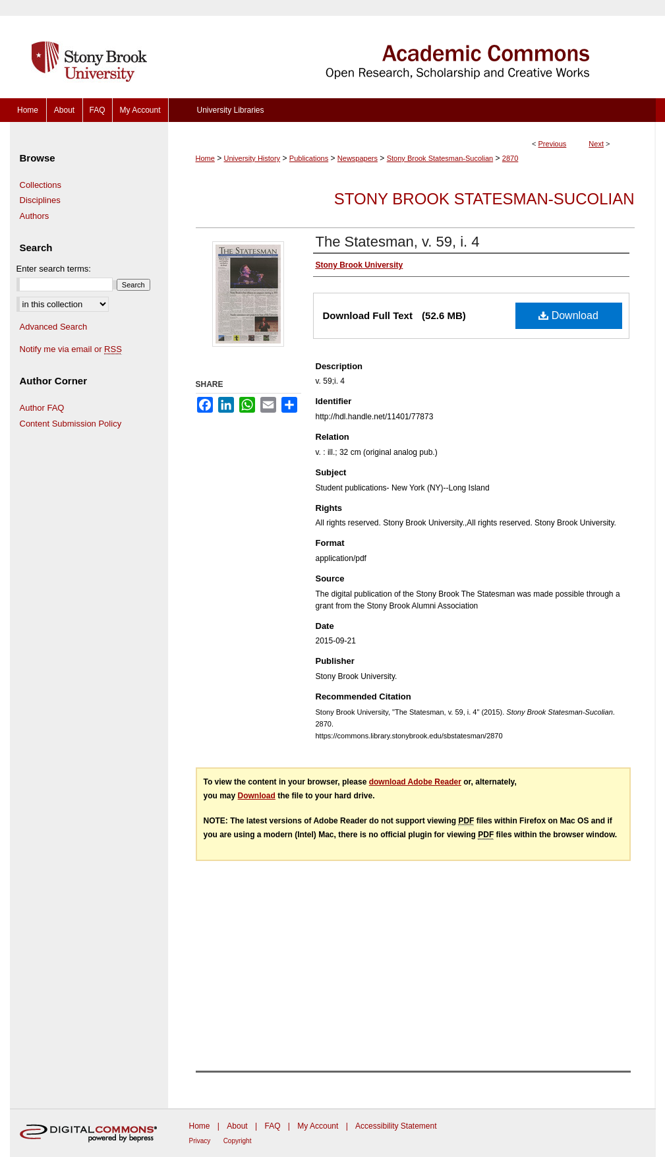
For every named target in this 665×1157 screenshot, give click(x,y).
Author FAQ (42, 408)
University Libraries (230, 110)
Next (596, 144)
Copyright (237, 1140)
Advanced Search (54, 327)
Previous (552, 144)
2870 (510, 158)
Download (568, 315)
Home (205, 158)
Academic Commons (412, 49)
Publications (308, 158)
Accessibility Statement (395, 1126)
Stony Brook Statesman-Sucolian (440, 158)
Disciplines (40, 200)
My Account (317, 1126)
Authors (34, 216)
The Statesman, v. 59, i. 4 (398, 241)
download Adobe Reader (415, 781)
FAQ (272, 1126)
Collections (41, 185)
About (237, 1126)
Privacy (200, 1140)
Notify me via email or (71, 349)
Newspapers (357, 158)
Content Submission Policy (71, 424)
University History (252, 158)
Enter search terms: (53, 269)
